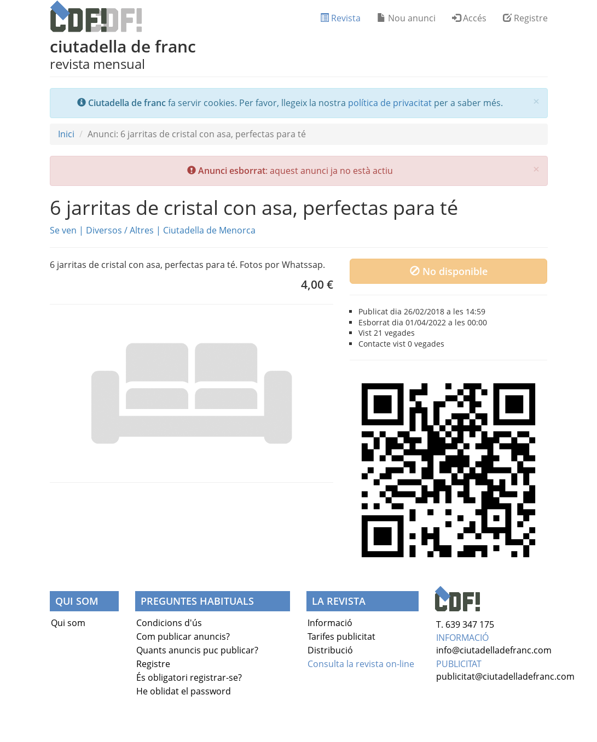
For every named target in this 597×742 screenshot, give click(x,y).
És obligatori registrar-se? (189, 677)
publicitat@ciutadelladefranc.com (505, 676)
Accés (469, 18)
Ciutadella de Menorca (209, 230)
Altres (142, 230)
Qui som (68, 623)
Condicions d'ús (169, 623)
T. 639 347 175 (465, 624)
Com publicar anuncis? (183, 636)
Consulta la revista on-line (361, 664)
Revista (340, 18)
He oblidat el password (183, 691)
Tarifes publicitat (341, 636)
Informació (330, 623)
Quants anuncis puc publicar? (197, 650)
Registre (525, 18)
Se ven (63, 230)
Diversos (104, 230)
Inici (66, 134)
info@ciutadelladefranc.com (494, 650)
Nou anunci (406, 18)
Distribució (330, 650)
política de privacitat (390, 103)
